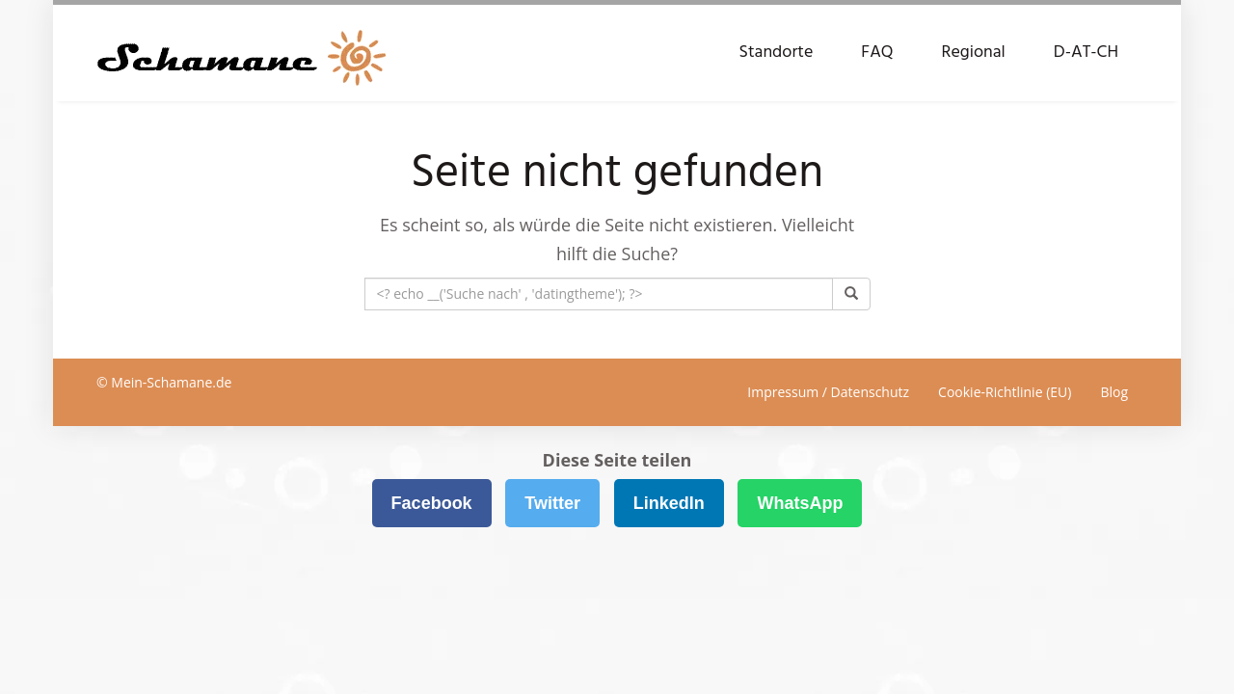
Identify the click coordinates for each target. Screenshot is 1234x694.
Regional (974, 53)
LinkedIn (669, 503)
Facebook (431, 503)
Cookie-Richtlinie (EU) (1004, 392)
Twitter (552, 503)
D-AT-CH (1086, 53)
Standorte (775, 53)
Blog (1114, 392)
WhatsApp (800, 503)
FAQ (877, 53)
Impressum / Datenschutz (828, 392)
